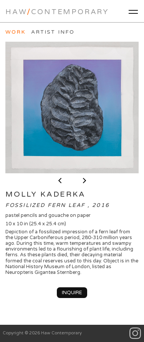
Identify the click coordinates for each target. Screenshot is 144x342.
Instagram (135, 333)
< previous (60, 180)
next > (84, 180)
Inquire (72, 293)
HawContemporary (57, 12)
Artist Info (52, 32)
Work (15, 32)
